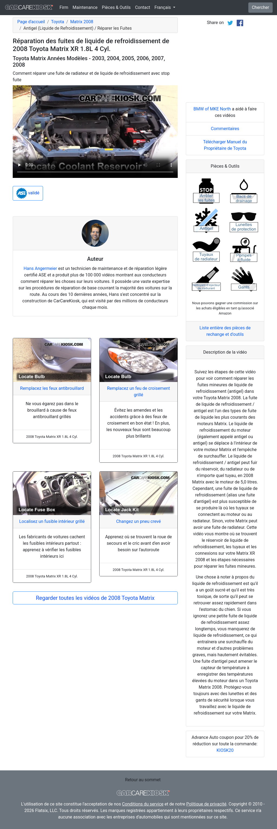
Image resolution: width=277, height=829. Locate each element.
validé (27, 193)
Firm (64, 7)
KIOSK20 (225, 750)
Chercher (260, 7)
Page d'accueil (31, 21)
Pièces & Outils (116, 7)
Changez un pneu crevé (138, 521)
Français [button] (163, 7)
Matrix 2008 (81, 21)
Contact (142, 7)
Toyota (57, 21)
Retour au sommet (142, 779)
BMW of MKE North (212, 108)
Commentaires (225, 128)
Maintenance (84, 7)
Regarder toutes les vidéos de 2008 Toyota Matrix (95, 598)
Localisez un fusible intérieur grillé (52, 521)
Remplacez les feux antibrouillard (52, 388)
